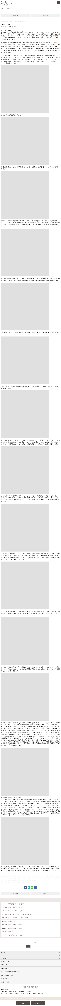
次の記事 (45, 15)
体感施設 (4, 978)
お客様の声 (5, 968)
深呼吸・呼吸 (5, 961)
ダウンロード (23, 1003)
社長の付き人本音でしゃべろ (9, 26)
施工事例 (4, 965)
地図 (29, 991)
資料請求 (38, 1003)
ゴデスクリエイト (33, 998)
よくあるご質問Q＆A (7, 975)
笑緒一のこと (5, 982)
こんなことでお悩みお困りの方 (10, 971)
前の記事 (15, 15)
